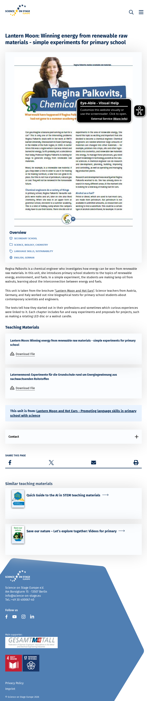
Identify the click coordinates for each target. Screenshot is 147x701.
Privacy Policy (14, 683)
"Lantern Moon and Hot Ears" (74, 291)
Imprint (10, 689)
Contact (14, 436)
